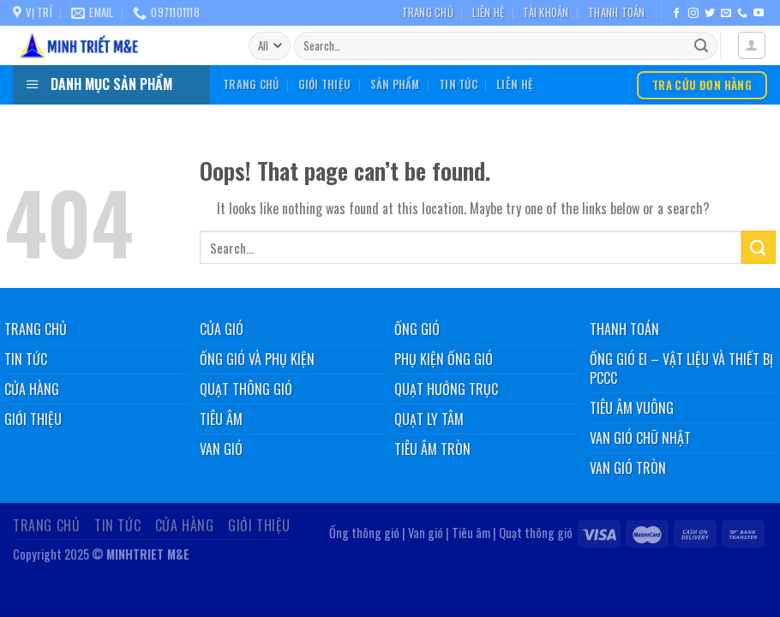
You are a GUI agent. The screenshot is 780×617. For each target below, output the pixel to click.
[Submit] (701, 46)
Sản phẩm (395, 84)
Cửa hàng (184, 525)
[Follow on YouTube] (758, 14)
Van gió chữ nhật (640, 438)
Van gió (221, 449)
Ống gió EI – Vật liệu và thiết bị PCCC (681, 368)
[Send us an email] (726, 14)
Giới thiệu (324, 84)
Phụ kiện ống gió (443, 359)
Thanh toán (616, 12)
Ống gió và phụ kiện (257, 359)
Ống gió (417, 329)
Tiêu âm (221, 419)
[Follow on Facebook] (676, 14)
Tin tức (458, 84)
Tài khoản (545, 12)
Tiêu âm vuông (632, 408)
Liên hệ (488, 12)
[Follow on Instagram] (693, 14)
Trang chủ (427, 12)
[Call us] (742, 14)
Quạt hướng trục (446, 389)
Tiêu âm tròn (432, 449)
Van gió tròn (628, 468)
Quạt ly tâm (429, 419)
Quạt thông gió (246, 389)
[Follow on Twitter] (710, 14)
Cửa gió (221, 329)
